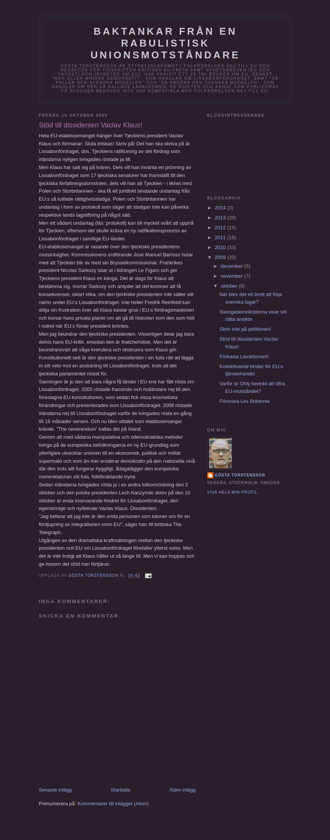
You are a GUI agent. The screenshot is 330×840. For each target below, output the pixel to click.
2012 (221, 227)
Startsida (120, 790)
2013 (221, 217)
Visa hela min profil (232, 492)
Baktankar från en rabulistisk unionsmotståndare (166, 43)
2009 (221, 257)
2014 (221, 208)
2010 (221, 247)
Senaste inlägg (55, 790)
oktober (230, 286)
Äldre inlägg (182, 790)
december (232, 266)
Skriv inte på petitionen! (245, 329)
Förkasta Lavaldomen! (244, 356)
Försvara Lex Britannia (244, 401)
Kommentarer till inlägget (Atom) (113, 803)
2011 (221, 237)
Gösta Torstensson (240, 475)
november (232, 276)
